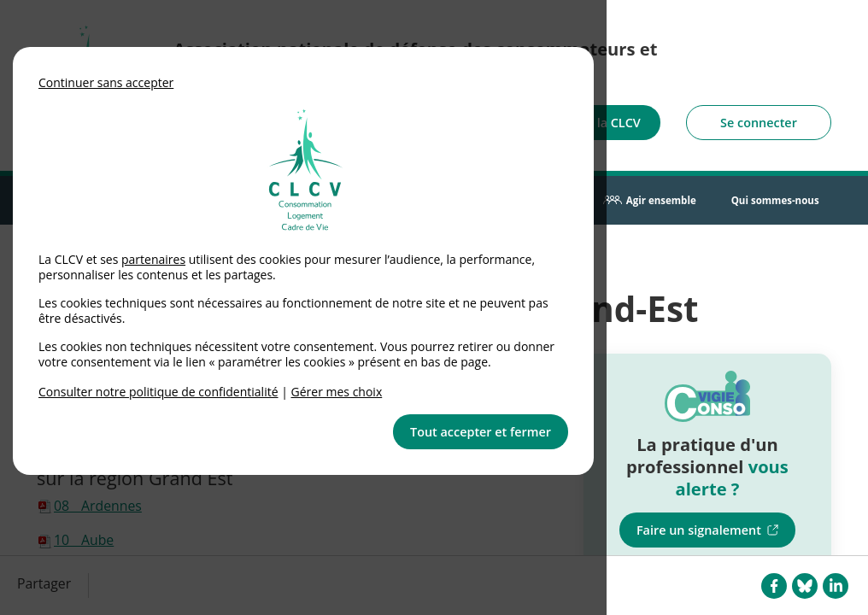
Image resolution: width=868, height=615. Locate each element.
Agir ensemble (661, 200)
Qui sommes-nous (775, 200)
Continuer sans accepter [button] (105, 82)
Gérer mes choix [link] (337, 392)
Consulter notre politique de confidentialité (158, 392)
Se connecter (758, 122)
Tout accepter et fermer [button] (480, 432)
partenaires (153, 259)
